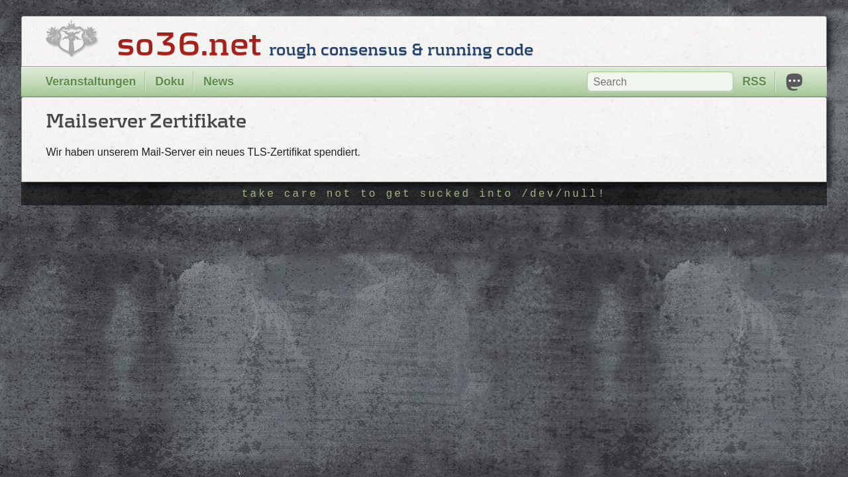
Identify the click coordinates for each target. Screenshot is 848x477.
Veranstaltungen (90, 81)
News (218, 81)
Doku (169, 81)
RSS (754, 81)
